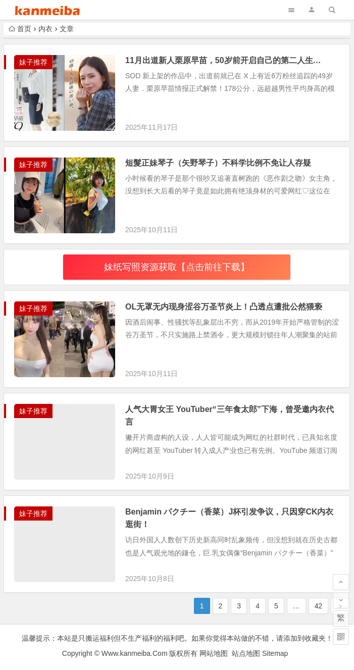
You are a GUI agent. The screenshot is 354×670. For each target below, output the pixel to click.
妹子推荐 (33, 62)
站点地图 (246, 653)
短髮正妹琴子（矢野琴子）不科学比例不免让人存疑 (218, 163)
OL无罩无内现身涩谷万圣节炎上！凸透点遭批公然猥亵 (223, 306)
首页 (20, 29)
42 (319, 606)
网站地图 (213, 653)
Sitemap (275, 653)
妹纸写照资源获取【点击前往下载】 (176, 267)
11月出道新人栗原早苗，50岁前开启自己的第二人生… (223, 60)
